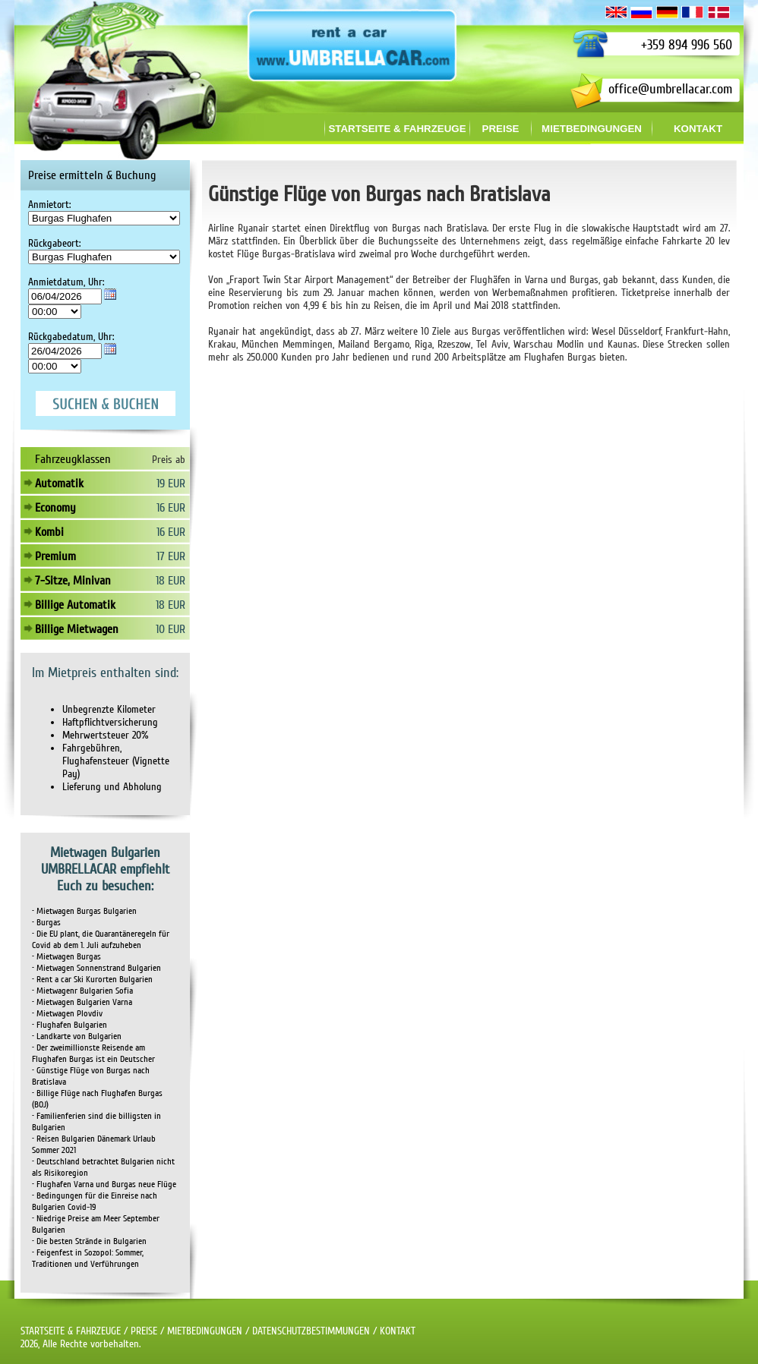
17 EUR (170, 556)
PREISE (144, 1331)
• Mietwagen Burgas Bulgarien (84, 911)
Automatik (59, 483)
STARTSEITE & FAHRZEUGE (71, 1331)
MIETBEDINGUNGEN (204, 1331)
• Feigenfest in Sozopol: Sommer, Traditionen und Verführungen (88, 1258)
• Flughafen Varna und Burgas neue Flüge (104, 1184)
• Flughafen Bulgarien (69, 1025)
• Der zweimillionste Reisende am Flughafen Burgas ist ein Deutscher (93, 1053)
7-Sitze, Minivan (73, 580)
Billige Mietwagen (76, 629)
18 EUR (170, 580)
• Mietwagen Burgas (66, 956)
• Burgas (46, 922)
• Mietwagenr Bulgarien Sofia (82, 991)
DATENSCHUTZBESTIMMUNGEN (311, 1331)
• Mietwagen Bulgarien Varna (82, 1002)
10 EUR (170, 629)
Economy (55, 507)
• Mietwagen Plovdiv (67, 1013)
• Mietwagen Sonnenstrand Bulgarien (96, 968)
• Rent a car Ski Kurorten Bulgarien (92, 979)
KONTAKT (397, 1331)
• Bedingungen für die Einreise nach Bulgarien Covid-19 (94, 1201)
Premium (55, 556)
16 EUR (170, 507)
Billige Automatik (75, 605)
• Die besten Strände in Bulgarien (89, 1241)
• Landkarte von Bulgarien (77, 1036)
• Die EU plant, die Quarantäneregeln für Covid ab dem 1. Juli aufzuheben (100, 939)
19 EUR (170, 483)
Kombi (49, 532)
